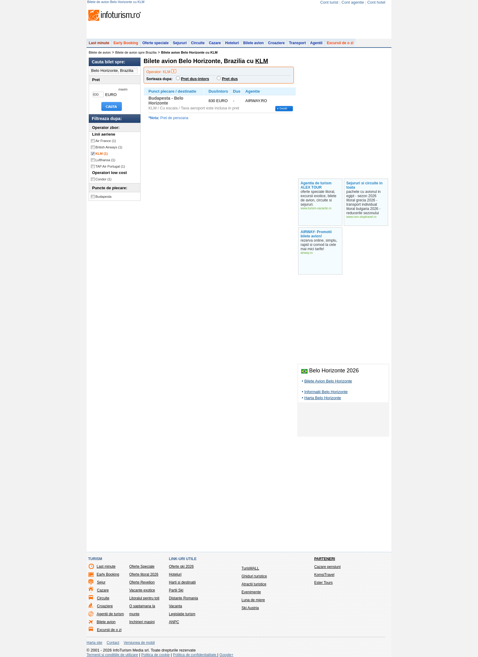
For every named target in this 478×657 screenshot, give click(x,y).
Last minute (99, 43)
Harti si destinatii (182, 582)
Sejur (101, 582)
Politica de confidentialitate (195, 655)
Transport (297, 43)
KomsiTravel (324, 575)
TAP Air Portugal (110, 166)
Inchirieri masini (142, 622)
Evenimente (251, 592)
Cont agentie (352, 2)
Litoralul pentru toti (144, 598)
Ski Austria (250, 608)
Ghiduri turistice (254, 576)
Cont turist (329, 2)
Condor (103, 179)
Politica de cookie (155, 655)
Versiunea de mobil (139, 643)
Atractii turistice (253, 584)
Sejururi (180, 43)
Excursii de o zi (340, 43)
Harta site (94, 643)
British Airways (108, 147)
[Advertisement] (343, 420)
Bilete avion (253, 43)
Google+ (226, 655)
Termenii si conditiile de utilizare (112, 655)
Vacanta (175, 606)
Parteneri (324, 559)
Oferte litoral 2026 (143, 574)
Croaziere (276, 43)
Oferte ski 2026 (181, 566)
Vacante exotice (142, 590)
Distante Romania (183, 598)
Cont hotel (376, 2)
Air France (105, 141)
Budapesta (103, 196)
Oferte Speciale (142, 566)
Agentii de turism (110, 614)
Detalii (283, 108)
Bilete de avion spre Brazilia (136, 52)
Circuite (198, 43)
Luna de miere (253, 600)
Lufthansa (105, 160)
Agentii (316, 43)
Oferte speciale (155, 43)
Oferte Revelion (142, 582)
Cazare (215, 43)
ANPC (174, 622)
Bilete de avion (100, 52)
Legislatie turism (182, 614)
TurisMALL (250, 568)
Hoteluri (232, 43)
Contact (113, 643)
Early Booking (125, 43)
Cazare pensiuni (327, 567)
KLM (101, 153)
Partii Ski (176, 590)
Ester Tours (323, 583)
